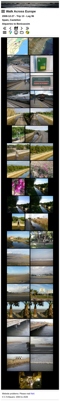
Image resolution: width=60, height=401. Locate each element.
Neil (32, 394)
